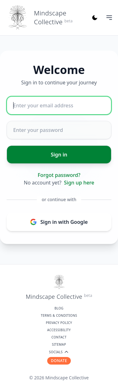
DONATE (59, 360)
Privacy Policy (59, 322)
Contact (59, 337)
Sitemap (59, 344)
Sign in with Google (59, 221)
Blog (59, 308)
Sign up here (79, 182)
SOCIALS (59, 351)
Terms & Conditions (59, 315)
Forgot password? (59, 175)
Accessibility (59, 330)
